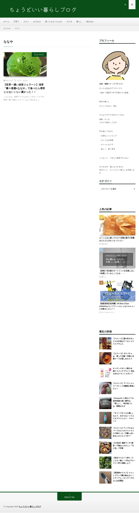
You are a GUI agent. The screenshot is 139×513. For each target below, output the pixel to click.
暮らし (79, 22)
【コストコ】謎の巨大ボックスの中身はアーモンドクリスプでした (123, 341)
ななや (25, 80)
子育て (16, 22)
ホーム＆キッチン (108, 312)
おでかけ (37, 22)
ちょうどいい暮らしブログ (30, 507)
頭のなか (90, 22)
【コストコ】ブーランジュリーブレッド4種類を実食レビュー (124, 386)
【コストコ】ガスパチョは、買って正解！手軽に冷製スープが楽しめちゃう (123, 356)
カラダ (69, 22)
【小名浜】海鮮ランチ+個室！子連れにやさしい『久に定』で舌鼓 (123, 445)
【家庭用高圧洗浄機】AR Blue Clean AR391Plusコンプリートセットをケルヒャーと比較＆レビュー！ (117, 306)
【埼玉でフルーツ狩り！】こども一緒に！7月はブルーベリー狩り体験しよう (124, 460)
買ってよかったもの (53, 22)
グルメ (26, 22)
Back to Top (70, 497)
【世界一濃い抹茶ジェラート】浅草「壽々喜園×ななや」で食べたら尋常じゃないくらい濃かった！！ (24, 89)
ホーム (6, 22)
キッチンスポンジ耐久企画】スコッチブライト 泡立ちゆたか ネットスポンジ (124, 371)
